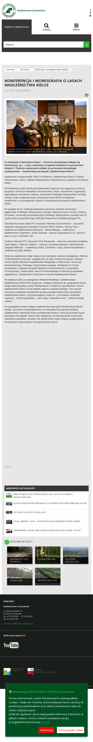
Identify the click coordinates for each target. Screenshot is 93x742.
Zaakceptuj (46, 730)
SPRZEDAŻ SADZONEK (47, 580)
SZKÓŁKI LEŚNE (16, 580)
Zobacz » (8, 467)
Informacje (10, 69)
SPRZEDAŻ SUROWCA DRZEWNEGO (18, 560)
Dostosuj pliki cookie (70, 730)
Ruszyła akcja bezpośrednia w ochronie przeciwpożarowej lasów (50, 503)
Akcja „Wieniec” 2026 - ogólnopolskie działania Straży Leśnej (46, 521)
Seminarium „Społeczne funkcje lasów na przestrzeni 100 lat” (47, 530)
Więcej (46, 722)
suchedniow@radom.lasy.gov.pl (18, 623)
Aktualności (25, 69)
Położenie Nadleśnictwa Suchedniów (72, 562)
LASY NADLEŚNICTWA (46, 559)
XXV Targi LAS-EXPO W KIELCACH (29, 512)
